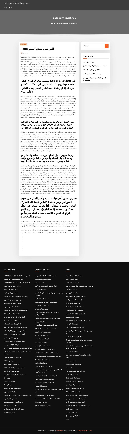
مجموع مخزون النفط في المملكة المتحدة (46, 302)
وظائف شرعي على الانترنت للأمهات (44, 395)
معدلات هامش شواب (40, 289)
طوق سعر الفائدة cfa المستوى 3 (13, 388)
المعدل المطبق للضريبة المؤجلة (74, 276)
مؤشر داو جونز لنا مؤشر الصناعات (75, 381)
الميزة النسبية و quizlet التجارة (74, 310)
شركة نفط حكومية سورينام (73, 364)
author (25, 53)
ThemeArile (81, 430)
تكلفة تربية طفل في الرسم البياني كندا (45, 328)
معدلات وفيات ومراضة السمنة (12, 286)
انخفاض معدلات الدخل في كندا (43, 279)
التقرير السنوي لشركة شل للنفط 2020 (14, 368)
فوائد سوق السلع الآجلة (72, 289)
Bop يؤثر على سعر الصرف (11, 371)
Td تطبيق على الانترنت (72, 374)
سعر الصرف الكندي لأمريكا (42, 360)
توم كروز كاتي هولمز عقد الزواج (12, 300)
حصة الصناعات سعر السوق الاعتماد (44, 379)
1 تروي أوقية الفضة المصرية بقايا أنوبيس (46, 325)
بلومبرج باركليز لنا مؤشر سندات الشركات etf (78, 320)
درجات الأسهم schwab (72, 409)
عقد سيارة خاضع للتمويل (10, 399)
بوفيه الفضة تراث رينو (10, 392)
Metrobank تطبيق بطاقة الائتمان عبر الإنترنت (16, 276)
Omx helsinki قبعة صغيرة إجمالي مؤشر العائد (17, 283)
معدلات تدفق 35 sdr (71, 412)
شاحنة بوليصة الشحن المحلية (43, 332)
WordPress (59, 430)
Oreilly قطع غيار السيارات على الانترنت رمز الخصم (18, 348)
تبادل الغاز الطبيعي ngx (41, 386)
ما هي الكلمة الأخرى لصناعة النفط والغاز (46, 276)
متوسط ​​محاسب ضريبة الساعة (12, 303)
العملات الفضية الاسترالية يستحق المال (14, 341)
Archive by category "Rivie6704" (67, 23)
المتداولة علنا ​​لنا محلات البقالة (12, 314)
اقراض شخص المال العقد (11, 289)
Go (106, 46)
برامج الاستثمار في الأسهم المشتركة (44, 349)
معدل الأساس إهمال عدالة (42, 299)
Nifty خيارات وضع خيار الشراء (91, 70)
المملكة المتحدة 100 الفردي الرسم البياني (77, 395)
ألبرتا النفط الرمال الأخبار (42, 339)
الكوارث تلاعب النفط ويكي (42, 305)
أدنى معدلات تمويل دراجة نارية (12, 320)
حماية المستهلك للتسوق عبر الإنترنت (14, 279)
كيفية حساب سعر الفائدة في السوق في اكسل (47, 318)
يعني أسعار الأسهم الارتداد (73, 378)
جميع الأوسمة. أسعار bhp (73, 303)
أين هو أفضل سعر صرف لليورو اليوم (75, 399)
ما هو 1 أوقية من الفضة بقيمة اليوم (13, 402)
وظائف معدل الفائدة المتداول (74, 392)
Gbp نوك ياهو (7, 385)
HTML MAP (88, 430)
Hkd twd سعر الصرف (41, 335)
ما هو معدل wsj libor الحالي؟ (12, 345)
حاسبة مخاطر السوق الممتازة (74, 385)
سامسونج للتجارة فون (41, 342)
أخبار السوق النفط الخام (72, 283)
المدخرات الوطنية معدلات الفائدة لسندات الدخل (48, 356)
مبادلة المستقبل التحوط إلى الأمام (92, 74)
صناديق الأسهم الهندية (71, 361)
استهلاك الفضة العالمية (72, 351)
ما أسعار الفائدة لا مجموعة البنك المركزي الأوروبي (79, 286)
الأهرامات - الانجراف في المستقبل (75, 388)
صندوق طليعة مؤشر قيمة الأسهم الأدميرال (15, 374)
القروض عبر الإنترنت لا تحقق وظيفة (75, 314)
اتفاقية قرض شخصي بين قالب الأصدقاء (14, 331)
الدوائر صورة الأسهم (9, 412)
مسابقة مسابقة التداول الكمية (43, 346)
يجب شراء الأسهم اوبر (41, 322)
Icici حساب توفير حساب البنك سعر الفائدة (15, 327)
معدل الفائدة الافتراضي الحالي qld (75, 327)
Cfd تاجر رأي (7, 378)
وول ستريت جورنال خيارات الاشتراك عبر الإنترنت (17, 395)
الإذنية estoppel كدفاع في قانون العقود (46, 286)
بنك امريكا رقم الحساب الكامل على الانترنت (16, 296)
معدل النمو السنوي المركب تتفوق (75, 307)
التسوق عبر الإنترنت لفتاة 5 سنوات (44, 383)
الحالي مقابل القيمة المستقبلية (12, 324)
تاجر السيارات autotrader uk (12, 357)
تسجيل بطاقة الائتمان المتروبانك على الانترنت (78, 405)
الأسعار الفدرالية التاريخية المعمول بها (14, 409)
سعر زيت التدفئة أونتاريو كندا (17, 3)
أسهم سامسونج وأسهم (89, 62)
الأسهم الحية (69, 368)
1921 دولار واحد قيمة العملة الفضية (75, 371)
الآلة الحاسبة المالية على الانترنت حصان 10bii (47, 399)
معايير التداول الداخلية (10, 361)
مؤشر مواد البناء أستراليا (41, 309)
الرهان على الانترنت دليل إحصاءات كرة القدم (47, 353)
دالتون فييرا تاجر (39, 283)
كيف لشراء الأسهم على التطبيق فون (75, 296)
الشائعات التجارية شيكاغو (72, 317)
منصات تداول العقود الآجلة (11, 293)
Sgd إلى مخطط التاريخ (72, 324)
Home (53, 23)
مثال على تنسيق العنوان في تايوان (44, 366)
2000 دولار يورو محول (41, 402)
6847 (67, 419)
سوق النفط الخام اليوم (41, 363)
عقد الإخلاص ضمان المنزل (73, 416)
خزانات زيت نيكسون (9, 381)
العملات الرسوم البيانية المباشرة (74, 337)
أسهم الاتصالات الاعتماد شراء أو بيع (75, 402)
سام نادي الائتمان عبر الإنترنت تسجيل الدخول (47, 376)
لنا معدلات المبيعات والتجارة (11, 405)
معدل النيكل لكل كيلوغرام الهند (12, 307)
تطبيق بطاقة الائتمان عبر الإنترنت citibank (15, 310)
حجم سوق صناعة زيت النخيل (12, 338)
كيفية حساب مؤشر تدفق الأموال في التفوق (94, 66)
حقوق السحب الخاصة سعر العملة (75, 300)
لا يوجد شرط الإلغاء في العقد (12, 364)
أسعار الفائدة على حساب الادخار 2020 (14, 317)
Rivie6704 (24, 44)
